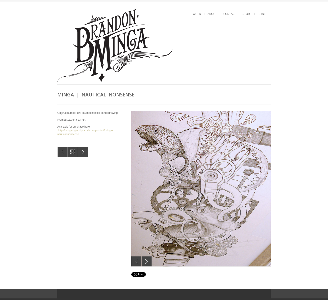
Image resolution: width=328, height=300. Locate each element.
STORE (246, 14)
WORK (197, 14)
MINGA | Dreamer (63, 152)
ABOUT (212, 14)
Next (147, 261)
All (73, 152)
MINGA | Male (83, 152)
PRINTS (262, 14)
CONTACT (229, 14)
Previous (136, 261)
